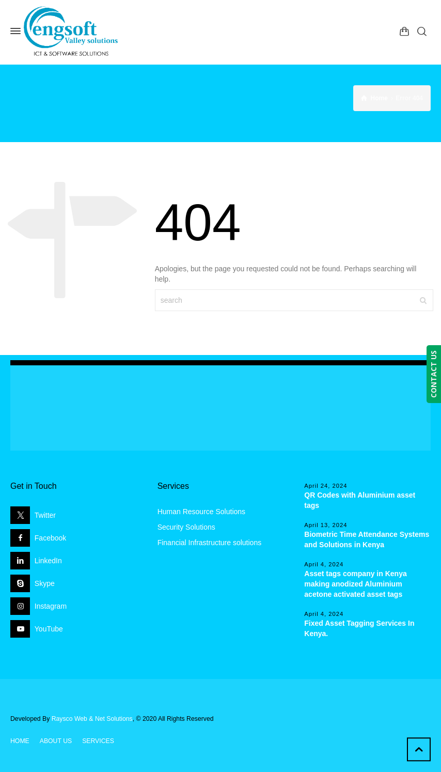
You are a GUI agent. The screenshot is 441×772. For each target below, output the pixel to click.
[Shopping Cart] (404, 31)
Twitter (45, 515)
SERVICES (98, 741)
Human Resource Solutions (201, 511)
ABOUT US (56, 741)
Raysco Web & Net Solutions (92, 718)
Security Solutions (186, 527)
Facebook (50, 538)
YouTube (49, 629)
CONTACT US (433, 374)
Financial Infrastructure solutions (210, 542)
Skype (45, 583)
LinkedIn (48, 561)
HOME (19, 741)
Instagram (51, 606)
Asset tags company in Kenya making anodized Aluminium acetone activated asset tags (355, 583)
